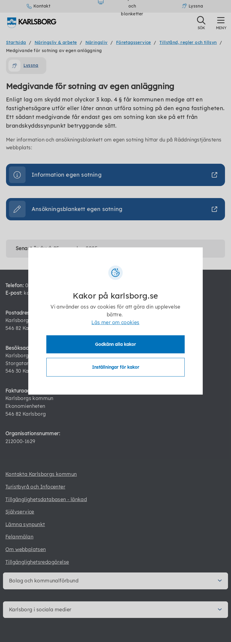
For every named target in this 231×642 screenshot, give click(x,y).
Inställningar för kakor (115, 367)
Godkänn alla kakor (115, 344)
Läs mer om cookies (115, 322)
